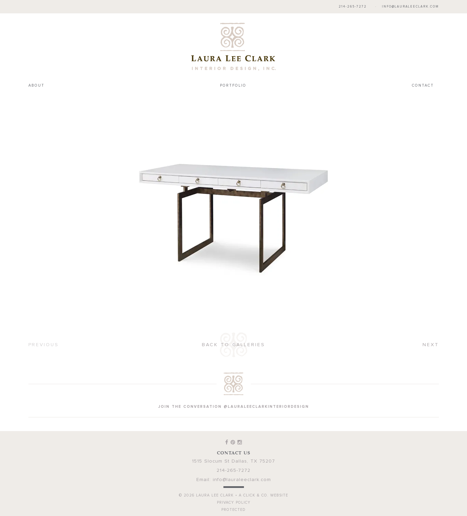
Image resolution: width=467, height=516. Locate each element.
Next (431, 344)
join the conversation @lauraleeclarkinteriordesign (233, 406)
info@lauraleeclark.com (410, 6)
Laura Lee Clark (234, 46)
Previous (43, 344)
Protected (233, 510)
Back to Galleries (233, 344)
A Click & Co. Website (263, 495)
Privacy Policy (233, 502)
